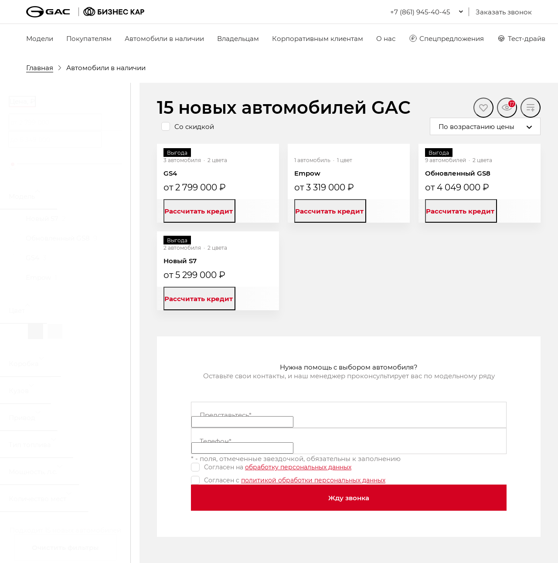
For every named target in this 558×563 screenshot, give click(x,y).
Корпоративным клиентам (317, 38)
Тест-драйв (521, 38)
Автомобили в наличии (164, 38)
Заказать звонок (504, 11)
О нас (385, 38)
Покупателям (89, 38)
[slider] (12, 164)
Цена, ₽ (22, 101)
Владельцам (238, 38)
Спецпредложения (446, 38)
